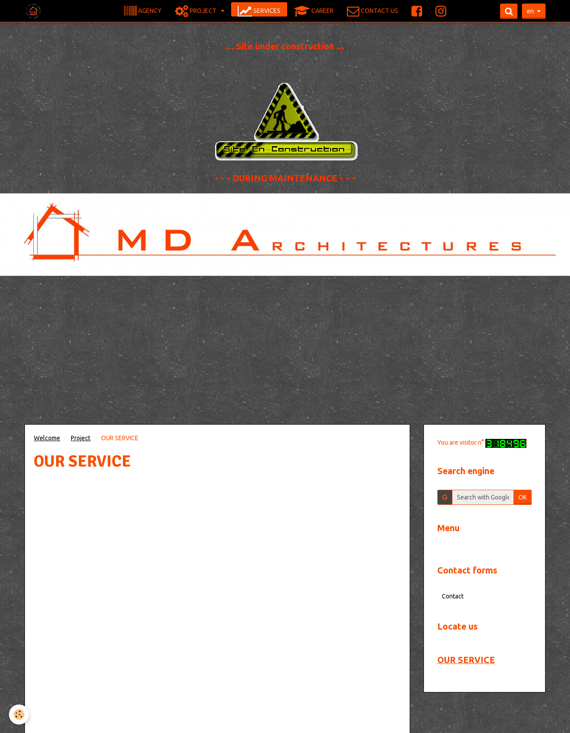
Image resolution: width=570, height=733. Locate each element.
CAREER (314, 11)
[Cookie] (19, 714)
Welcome (47, 438)
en (530, 11)
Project (80, 438)
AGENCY (143, 11)
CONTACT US (372, 11)
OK (522, 497)
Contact (453, 596)
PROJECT (196, 11)
